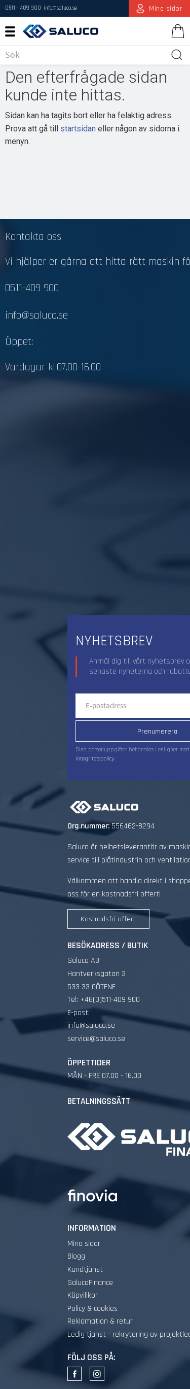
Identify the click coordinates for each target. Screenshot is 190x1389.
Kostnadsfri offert (108, 919)
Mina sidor (83, 1243)
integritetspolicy (94, 758)
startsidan (78, 128)
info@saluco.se (60, 8)
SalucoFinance (90, 1282)
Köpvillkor (82, 1295)
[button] (14, 31)
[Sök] (177, 55)
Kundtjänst (85, 1269)
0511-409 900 (32, 288)
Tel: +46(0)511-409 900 (103, 999)
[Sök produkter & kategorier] (85, 55)
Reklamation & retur (100, 1321)
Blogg (76, 1256)
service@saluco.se (96, 1038)
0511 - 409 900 (23, 8)
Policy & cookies (92, 1308)
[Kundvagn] (176, 31)
